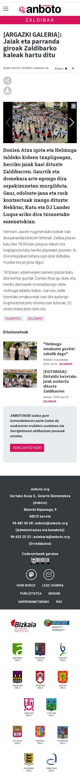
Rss (59, 602)
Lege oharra (52, 585)
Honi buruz (26, 585)
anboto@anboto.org (51, 523)
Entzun (61, 68)
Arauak (54, 593)
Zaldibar (39, 20)
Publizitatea (30, 593)
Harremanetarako (33, 602)
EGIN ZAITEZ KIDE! (27, 448)
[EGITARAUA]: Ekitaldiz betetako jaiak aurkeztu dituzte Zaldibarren (60, 381)
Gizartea (12, 318)
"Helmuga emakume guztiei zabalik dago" (59, 348)
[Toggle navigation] (5, 9)
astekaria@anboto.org (51, 537)
